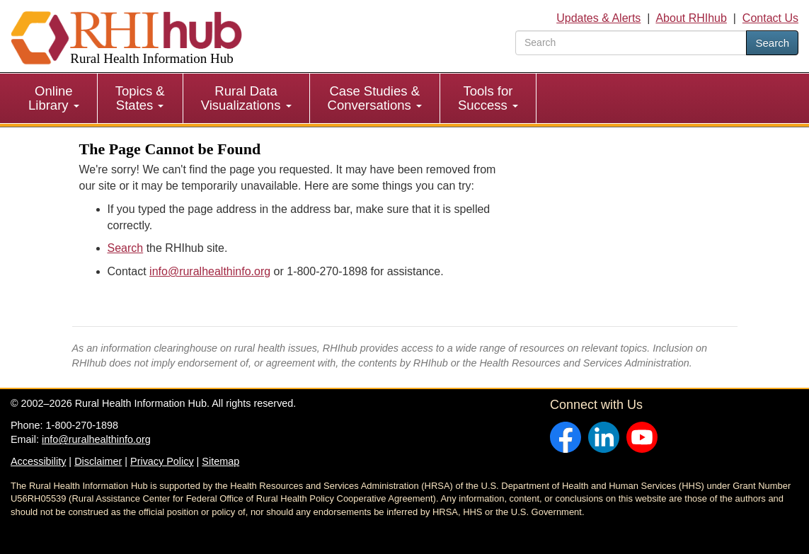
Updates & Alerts (598, 18)
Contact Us (770, 18)
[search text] (631, 42)
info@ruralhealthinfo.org (209, 271)
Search (772, 43)
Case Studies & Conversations (375, 97)
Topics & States (140, 97)
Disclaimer (98, 461)
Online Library (53, 97)
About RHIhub (691, 18)
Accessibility (38, 461)
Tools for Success (488, 97)
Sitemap (220, 461)
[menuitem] (54, 98)
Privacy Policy (162, 461)
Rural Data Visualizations (246, 97)
